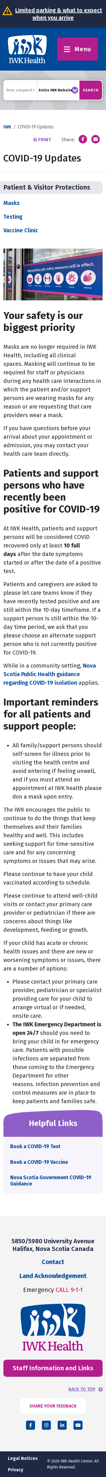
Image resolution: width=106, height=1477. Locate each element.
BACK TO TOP (82, 1389)
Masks (11, 203)
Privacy (15, 1469)
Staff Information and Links (53, 1368)
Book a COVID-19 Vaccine (39, 1162)
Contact (53, 1262)
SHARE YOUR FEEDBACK (53, 1406)
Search (91, 90)
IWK (7, 127)
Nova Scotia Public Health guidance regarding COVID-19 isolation (49, 674)
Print (42, 139)
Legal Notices (23, 1458)
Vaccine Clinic (20, 230)
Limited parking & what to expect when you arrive (58, 14)
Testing (12, 216)
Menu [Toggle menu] (77, 49)
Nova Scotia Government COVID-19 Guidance (50, 1180)
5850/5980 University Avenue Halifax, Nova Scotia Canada (53, 1244)
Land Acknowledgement (53, 1276)
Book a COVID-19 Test (35, 1146)
